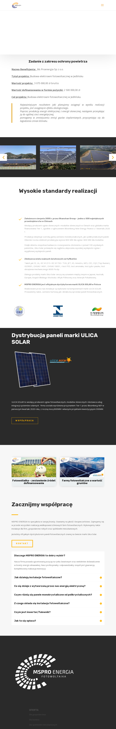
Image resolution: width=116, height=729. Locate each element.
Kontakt (22, 543)
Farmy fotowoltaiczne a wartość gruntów (82, 482)
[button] (3, 157)
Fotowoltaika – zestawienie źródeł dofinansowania (33, 482)
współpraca (25, 421)
